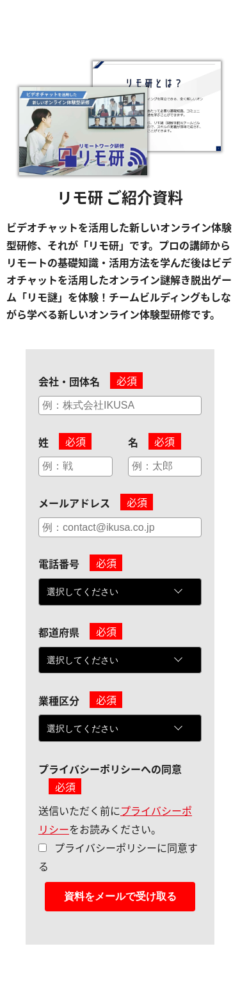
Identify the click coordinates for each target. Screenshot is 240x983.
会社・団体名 (69, 381)
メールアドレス (74, 502)
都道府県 (58, 632)
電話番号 (58, 563)
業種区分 (58, 700)
